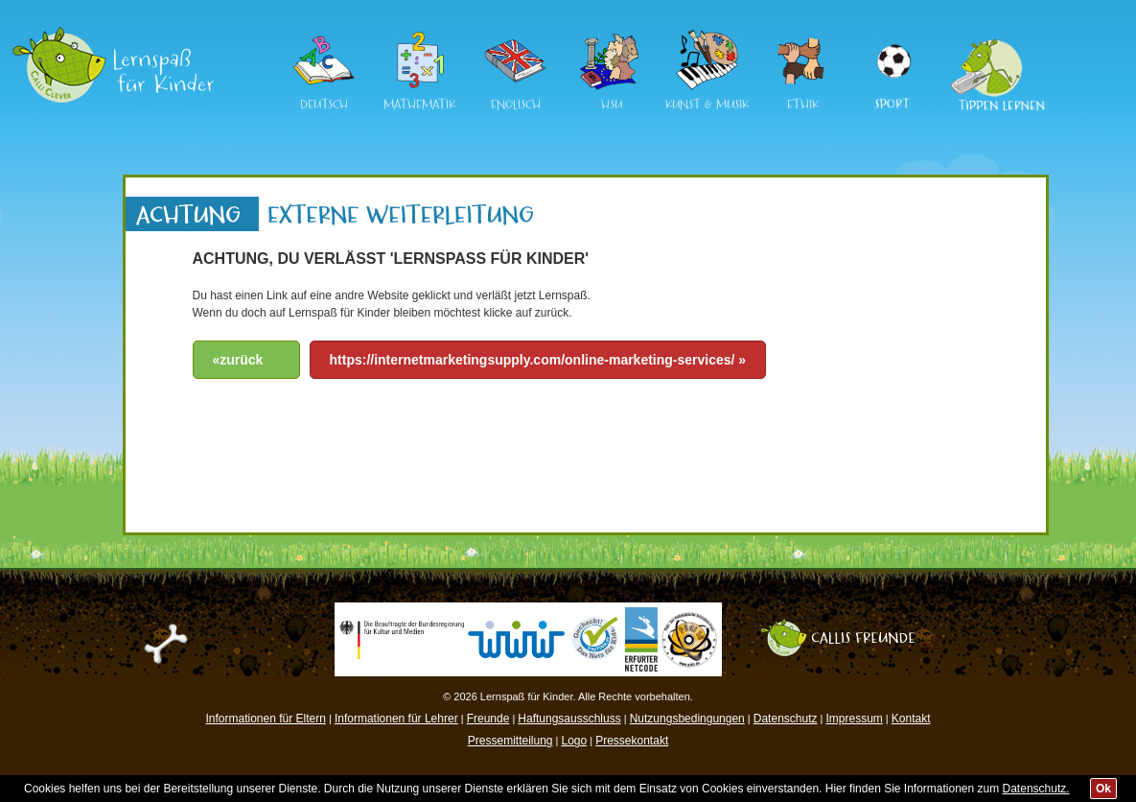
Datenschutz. (1036, 788)
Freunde (488, 718)
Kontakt (911, 718)
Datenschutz (785, 718)
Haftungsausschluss (569, 718)
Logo (574, 740)
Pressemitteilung (510, 740)
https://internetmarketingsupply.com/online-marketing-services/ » (538, 359)
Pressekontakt (631, 740)
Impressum (853, 718)
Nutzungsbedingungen (687, 718)
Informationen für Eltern (266, 718)
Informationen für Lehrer (396, 718)
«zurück (238, 359)
